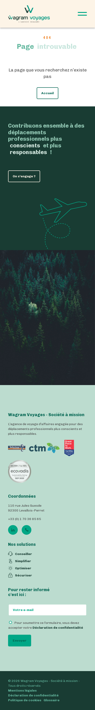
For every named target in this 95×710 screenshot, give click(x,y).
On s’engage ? (24, 176)
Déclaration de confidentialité (58, 628)
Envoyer (20, 641)
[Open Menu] (82, 13)
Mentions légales (22, 690)
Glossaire (51, 700)
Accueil (47, 93)
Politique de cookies (24, 700)
